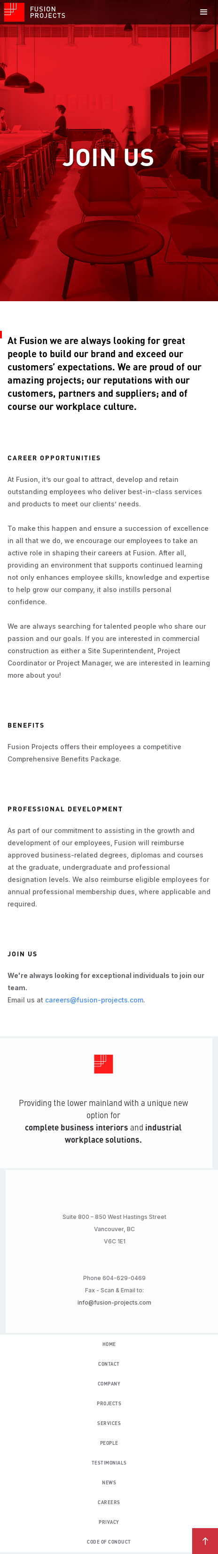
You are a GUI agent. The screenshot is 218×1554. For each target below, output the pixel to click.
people (109, 1443)
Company (109, 1384)
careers (109, 1502)
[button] (204, 12)
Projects (109, 1404)
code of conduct (109, 1542)
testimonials (109, 1463)
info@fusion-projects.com (118, 1302)
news (109, 1483)
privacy (109, 1522)
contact (109, 1364)
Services (109, 1423)
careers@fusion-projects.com (94, 1000)
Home (109, 1344)
